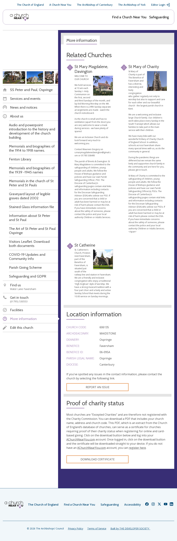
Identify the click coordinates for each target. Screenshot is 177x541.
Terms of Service (96, 528)
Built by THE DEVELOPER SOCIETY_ (130, 528)
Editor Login (160, 5)
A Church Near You (60, 4)
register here (137, 448)
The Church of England (30, 4)
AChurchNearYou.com (80, 439)
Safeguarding (159, 17)
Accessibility (132, 504)
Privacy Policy (75, 528)
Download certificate (98, 459)
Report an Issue (97, 387)
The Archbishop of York (132, 4)
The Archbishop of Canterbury (95, 4)
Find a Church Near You (129, 17)
